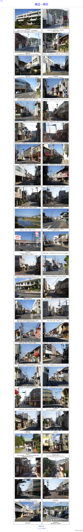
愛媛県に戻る (41, 526)
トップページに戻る (41, 528)
